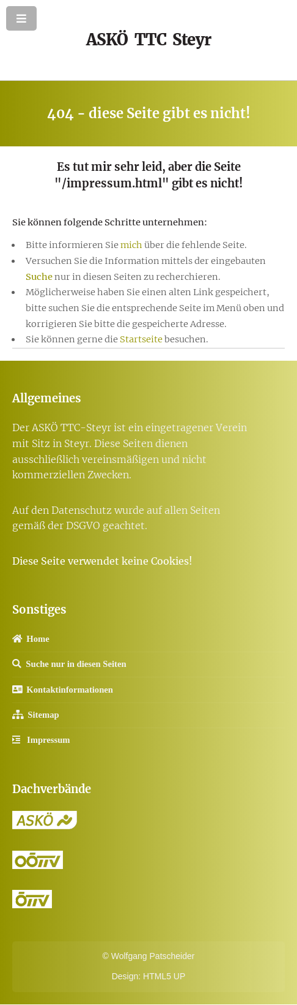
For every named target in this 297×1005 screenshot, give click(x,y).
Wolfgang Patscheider (153, 956)
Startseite (142, 339)
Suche (39, 276)
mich (131, 244)
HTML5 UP (164, 976)
